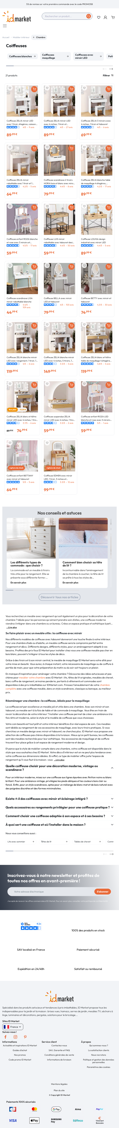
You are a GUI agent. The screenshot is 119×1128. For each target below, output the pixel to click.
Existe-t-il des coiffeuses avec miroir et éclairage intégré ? (47, 800)
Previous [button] (105, 70)
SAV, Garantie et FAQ (59, 1051)
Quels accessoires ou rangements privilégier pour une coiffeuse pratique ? (58, 809)
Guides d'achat (20, 1051)
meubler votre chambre (32, 679)
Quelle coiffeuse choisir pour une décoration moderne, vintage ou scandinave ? (52, 769)
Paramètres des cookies (98, 1068)
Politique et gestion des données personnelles (98, 1062)
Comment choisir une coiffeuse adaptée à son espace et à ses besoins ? (55, 817)
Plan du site (59, 1092)
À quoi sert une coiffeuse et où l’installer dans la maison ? (46, 826)
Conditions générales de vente (59, 1056)
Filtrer (108, 77)
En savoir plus (18, 584)
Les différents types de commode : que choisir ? (26, 565)
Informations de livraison (59, 1061)
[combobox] (67, 16)
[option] (59, 4)
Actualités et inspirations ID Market (20, 1047)
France (13, 1028)
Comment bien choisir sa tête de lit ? (82, 565)
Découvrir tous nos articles (59, 599)
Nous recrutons (98, 1056)
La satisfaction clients (98, 1051)
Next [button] (111, 70)
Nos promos (20, 1056)
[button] (105, 17)
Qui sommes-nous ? (98, 1047)
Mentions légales (59, 1085)
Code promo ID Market (20, 1061)
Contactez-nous (59, 1047)
